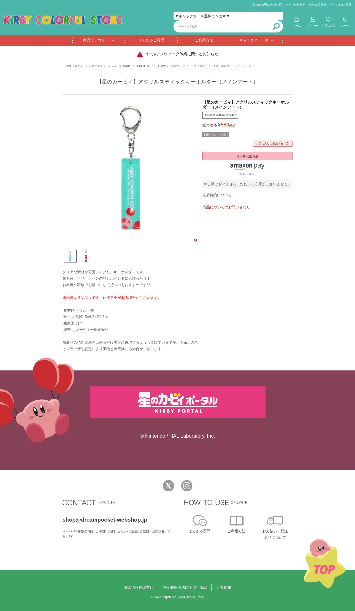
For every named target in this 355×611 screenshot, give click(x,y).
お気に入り (329, 25)
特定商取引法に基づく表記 (185, 587)
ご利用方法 (204, 40)
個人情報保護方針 (138, 587)
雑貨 (163, 66)
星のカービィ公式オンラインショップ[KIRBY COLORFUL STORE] (116, 66)
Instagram (186, 485)
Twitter (168, 485)
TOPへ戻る (325, 563)
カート (345, 25)
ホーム (297, 25)
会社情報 (224, 587)
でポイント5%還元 (330, 4)
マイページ (313, 25)
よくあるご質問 (151, 40)
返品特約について (217, 195)
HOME (68, 66)
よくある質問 (200, 531)
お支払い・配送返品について (275, 534)
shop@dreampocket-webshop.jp (104, 520)
